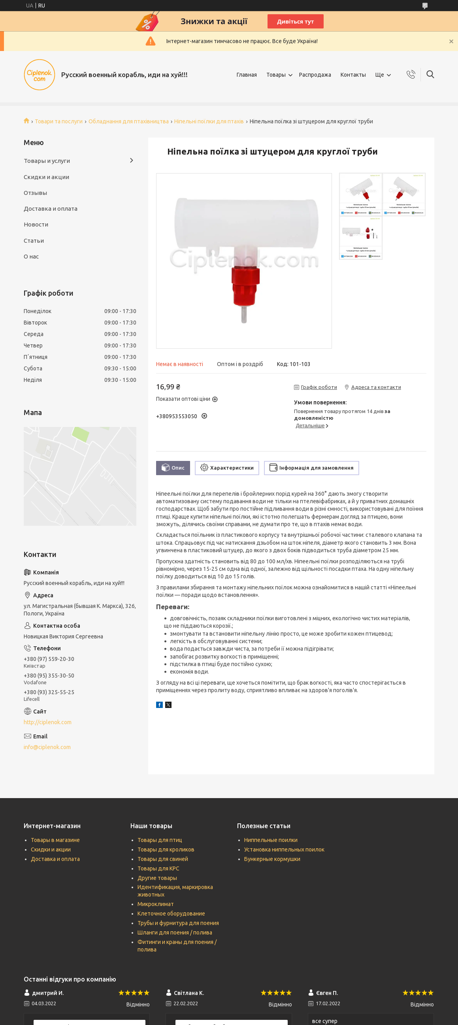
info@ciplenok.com (47, 747)
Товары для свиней (163, 859)
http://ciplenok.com (48, 722)
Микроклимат (156, 904)
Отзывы (35, 192)
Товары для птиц (160, 840)
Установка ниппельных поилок (284, 849)
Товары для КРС (158, 868)
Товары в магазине (55, 840)
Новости (36, 224)
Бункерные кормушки (272, 859)
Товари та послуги (59, 121)
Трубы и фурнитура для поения (178, 923)
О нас (31, 256)
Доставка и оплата (50, 208)
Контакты (353, 75)
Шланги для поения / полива (175, 932)
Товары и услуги (47, 160)
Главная (247, 75)
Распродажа (315, 75)
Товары (276, 75)
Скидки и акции (46, 177)
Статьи (34, 240)
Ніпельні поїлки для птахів (209, 121)
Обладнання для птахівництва (129, 121)
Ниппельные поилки (271, 840)
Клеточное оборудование (171, 913)
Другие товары (157, 878)
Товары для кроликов (166, 849)
